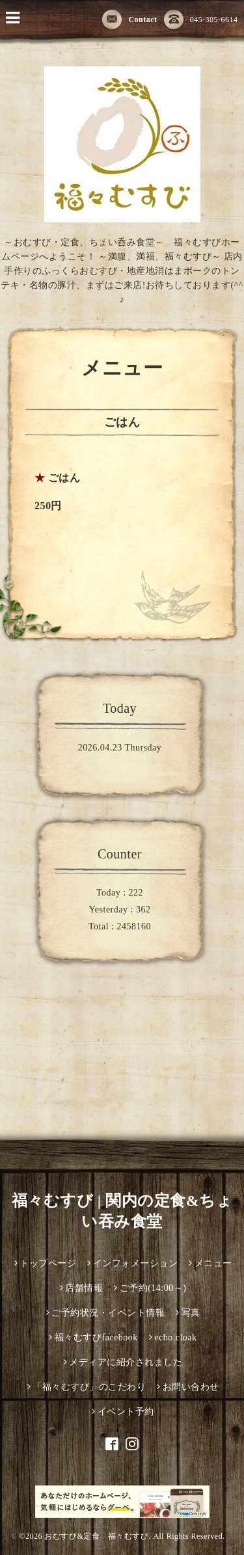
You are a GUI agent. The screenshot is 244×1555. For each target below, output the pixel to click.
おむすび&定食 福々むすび (96, 1536)
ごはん (64, 477)
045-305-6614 (201, 20)
